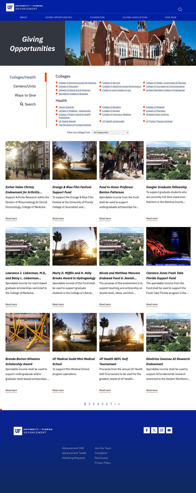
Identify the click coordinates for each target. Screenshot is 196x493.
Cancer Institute (66, 107)
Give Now (170, 17)
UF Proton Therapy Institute (159, 121)
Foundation (97, 17)
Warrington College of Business (73, 93)
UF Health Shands (67, 121)
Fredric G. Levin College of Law (116, 90)
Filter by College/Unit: (78, 132)
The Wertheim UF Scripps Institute (75, 125)
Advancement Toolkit (74, 453)
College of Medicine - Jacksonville (75, 111)
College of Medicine (155, 107)
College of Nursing (111, 111)
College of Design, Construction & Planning (166, 83)
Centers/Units (24, 86)
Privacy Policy (103, 462)
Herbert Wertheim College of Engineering (165, 90)
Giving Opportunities (58, 17)
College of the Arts (111, 83)
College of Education (68, 86)
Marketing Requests (73, 458)
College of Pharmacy (156, 111)
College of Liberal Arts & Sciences (74, 90)
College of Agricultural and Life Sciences (77, 83)
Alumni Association (135, 17)
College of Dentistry (111, 107)
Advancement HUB (73, 448)
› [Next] (115, 404)
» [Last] (119, 404)
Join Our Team (103, 448)
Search (28, 104)
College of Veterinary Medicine (116, 114)
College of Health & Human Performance (121, 86)
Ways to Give (25, 95)
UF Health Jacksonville (113, 121)
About (23, 17)
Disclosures (101, 458)
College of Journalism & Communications (165, 86)
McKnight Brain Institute (157, 114)
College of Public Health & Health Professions (74, 116)
